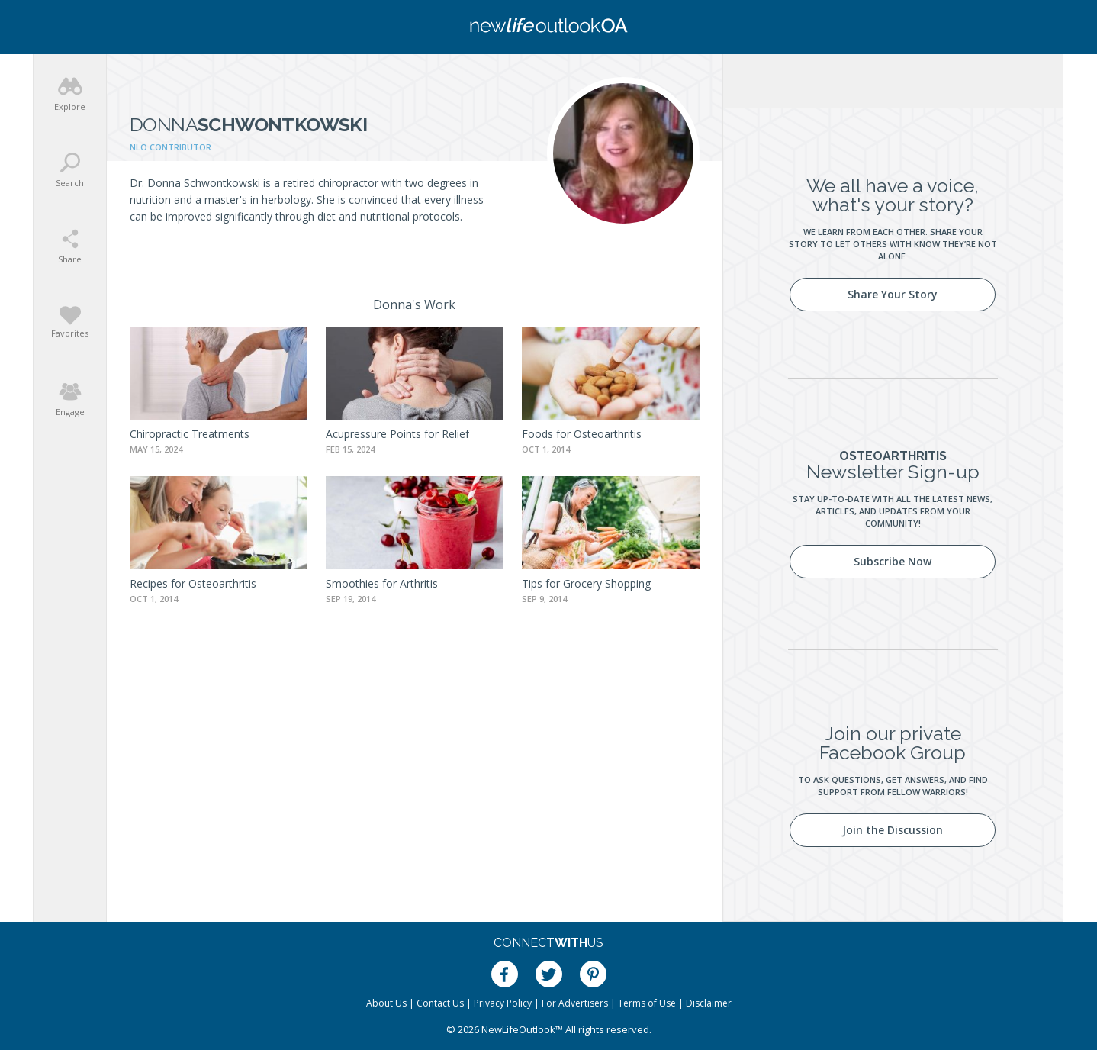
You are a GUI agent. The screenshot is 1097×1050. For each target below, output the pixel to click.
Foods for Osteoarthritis (582, 434)
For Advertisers (575, 1003)
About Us (386, 1003)
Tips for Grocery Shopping (586, 583)
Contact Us (440, 1003)
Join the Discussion (892, 830)
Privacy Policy (503, 1003)
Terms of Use (647, 1003)
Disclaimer (709, 1003)
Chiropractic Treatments (189, 434)
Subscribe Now (892, 561)
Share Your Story (893, 294)
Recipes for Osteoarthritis (193, 583)
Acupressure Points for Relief (397, 434)
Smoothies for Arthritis (382, 583)
